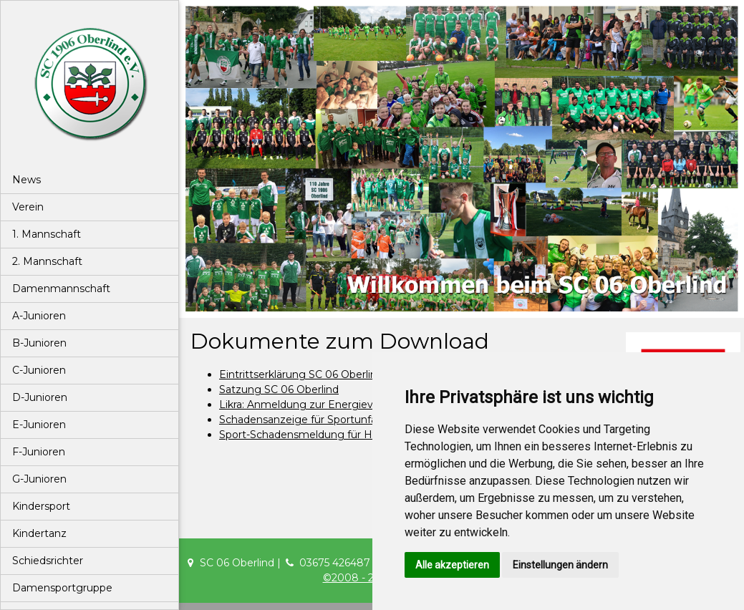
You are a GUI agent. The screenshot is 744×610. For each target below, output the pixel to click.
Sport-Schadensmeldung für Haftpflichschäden (337, 434)
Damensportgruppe (62, 587)
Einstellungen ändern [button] (560, 565)
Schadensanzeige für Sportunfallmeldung (323, 419)
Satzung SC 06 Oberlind (279, 389)
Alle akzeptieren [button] (452, 565)
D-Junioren (39, 397)
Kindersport (41, 506)
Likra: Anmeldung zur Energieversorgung (322, 404)
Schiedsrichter (47, 560)
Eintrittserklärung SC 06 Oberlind (301, 374)
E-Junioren (39, 424)
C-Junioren (39, 370)
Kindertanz (39, 533)
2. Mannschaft (47, 261)
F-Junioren (38, 451)
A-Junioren (39, 315)
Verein (28, 206)
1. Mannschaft (46, 234)
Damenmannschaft (61, 288)
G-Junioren (39, 479)
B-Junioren (39, 343)
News (26, 179)
